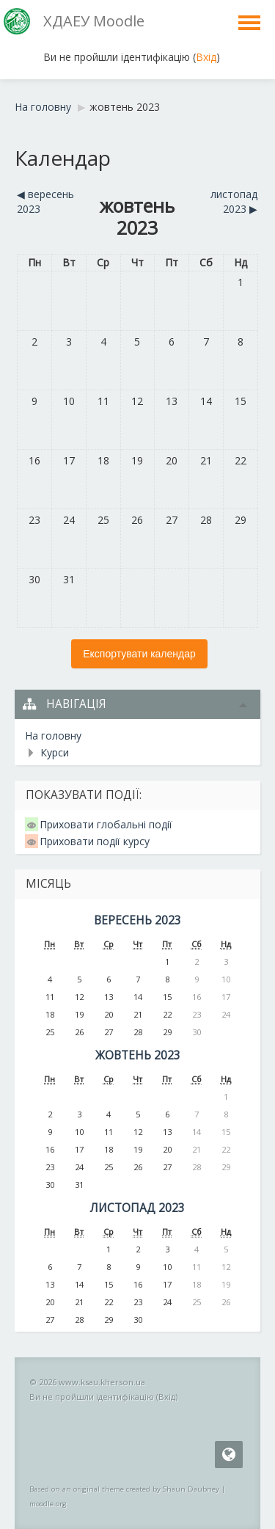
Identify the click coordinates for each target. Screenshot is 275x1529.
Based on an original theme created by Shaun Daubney (124, 1489)
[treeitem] (137, 736)
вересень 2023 (137, 920)
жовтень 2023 (124, 107)
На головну (53, 735)
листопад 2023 (137, 1208)
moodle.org (48, 1503)
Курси (54, 752)
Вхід (206, 57)
